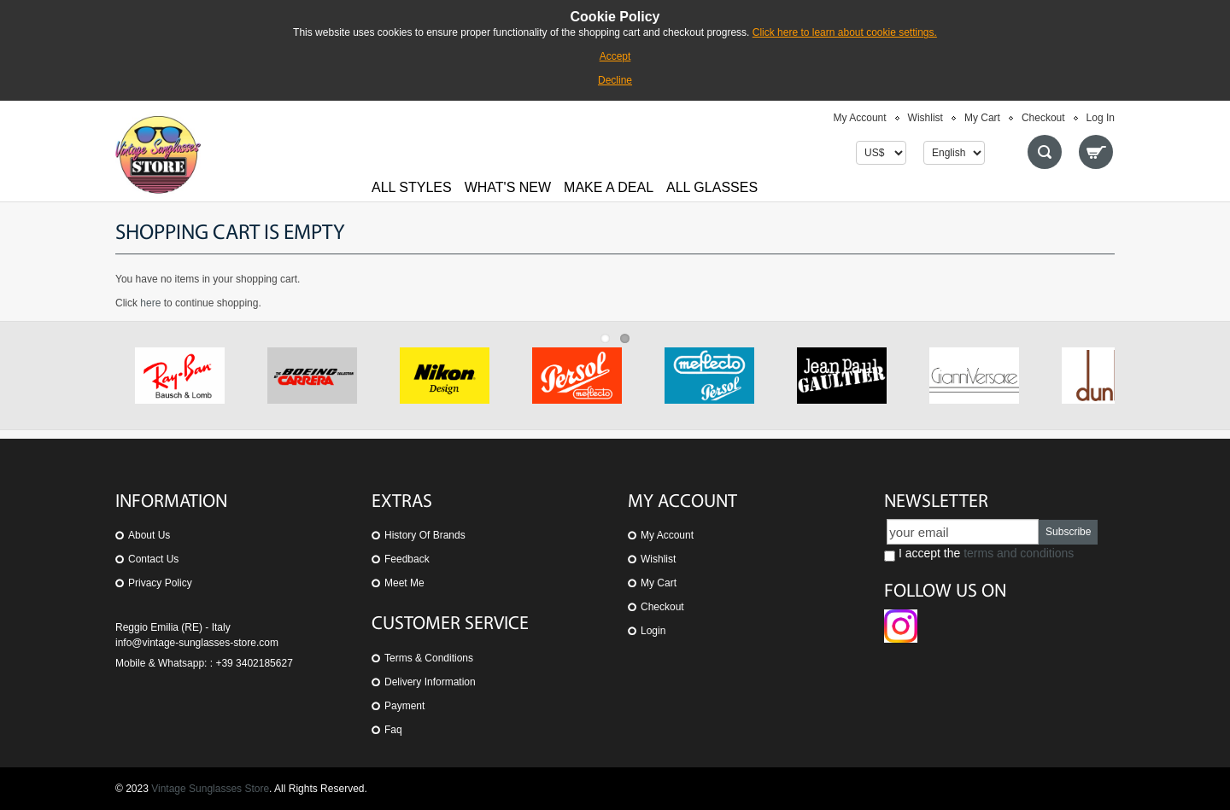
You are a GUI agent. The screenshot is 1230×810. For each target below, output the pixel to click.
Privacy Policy (160, 583)
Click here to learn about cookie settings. (845, 32)
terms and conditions (1019, 553)
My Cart (982, 118)
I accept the (979, 554)
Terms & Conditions (428, 658)
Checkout (1043, 118)
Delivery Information (430, 682)
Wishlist (925, 118)
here (150, 303)
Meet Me (404, 583)
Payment (404, 706)
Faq (393, 730)
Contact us (153, 559)
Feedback (407, 559)
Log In (1100, 118)
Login (653, 631)
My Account (860, 118)
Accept (615, 56)
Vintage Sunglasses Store (210, 789)
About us (149, 535)
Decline (615, 80)
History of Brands (425, 535)
